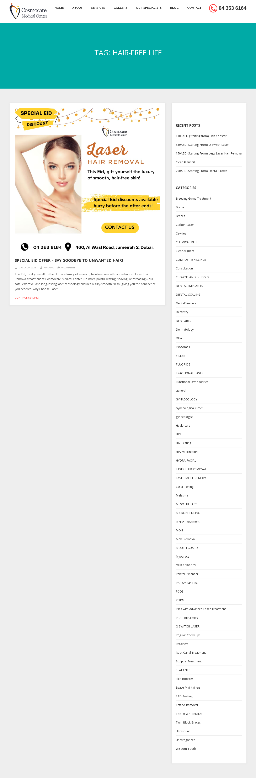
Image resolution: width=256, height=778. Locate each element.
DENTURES (183, 321)
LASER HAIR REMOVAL (191, 469)
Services (98, 8)
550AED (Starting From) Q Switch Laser (202, 145)
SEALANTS (183, 670)
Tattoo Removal (187, 705)
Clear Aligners (185, 251)
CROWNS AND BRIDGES (192, 277)
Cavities (181, 233)
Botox (180, 207)
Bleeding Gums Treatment (193, 198)
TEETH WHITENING (189, 714)
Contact (195, 8)
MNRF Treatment (187, 522)
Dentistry (182, 312)
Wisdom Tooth (186, 749)
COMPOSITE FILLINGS (191, 260)
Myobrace (182, 556)
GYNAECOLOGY (186, 399)
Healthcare (183, 425)
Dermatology (185, 329)
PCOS (179, 591)
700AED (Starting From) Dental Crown (201, 171)
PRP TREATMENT (188, 618)
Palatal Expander (187, 574)
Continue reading (27, 297)
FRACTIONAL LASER (189, 373)
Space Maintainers (188, 687)
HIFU (179, 434)
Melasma (182, 495)
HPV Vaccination (187, 452)
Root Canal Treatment (191, 653)
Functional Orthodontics (192, 382)
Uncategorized (185, 740)
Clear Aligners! (185, 162)
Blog (175, 8)
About (77, 8)
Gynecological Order (189, 408)
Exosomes (183, 347)
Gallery (120, 8)
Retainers (182, 644)
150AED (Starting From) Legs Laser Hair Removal (209, 153)
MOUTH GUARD (187, 548)
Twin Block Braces (188, 722)
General (181, 391)
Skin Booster (184, 679)
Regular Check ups (188, 635)
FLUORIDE (183, 364)
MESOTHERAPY (186, 504)
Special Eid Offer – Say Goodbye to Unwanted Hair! (69, 260)
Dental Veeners (186, 303)
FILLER (180, 356)
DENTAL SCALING (188, 294)
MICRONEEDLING (188, 513)
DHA (179, 338)
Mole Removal (185, 539)
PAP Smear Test (187, 583)
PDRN (180, 600)
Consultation (184, 268)
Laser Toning (184, 487)
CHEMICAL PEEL (187, 242)
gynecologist (184, 417)
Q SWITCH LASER (187, 626)
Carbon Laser (185, 225)
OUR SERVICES (186, 565)
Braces (180, 216)
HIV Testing (183, 443)
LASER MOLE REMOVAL (192, 478)
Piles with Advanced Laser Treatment (201, 609)
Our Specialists (149, 8)
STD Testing (184, 696)
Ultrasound (183, 731)
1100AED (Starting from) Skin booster (201, 136)
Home (58, 8)
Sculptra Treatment (189, 661)
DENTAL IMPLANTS (189, 286)
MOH (179, 530)
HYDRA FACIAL (186, 460)
